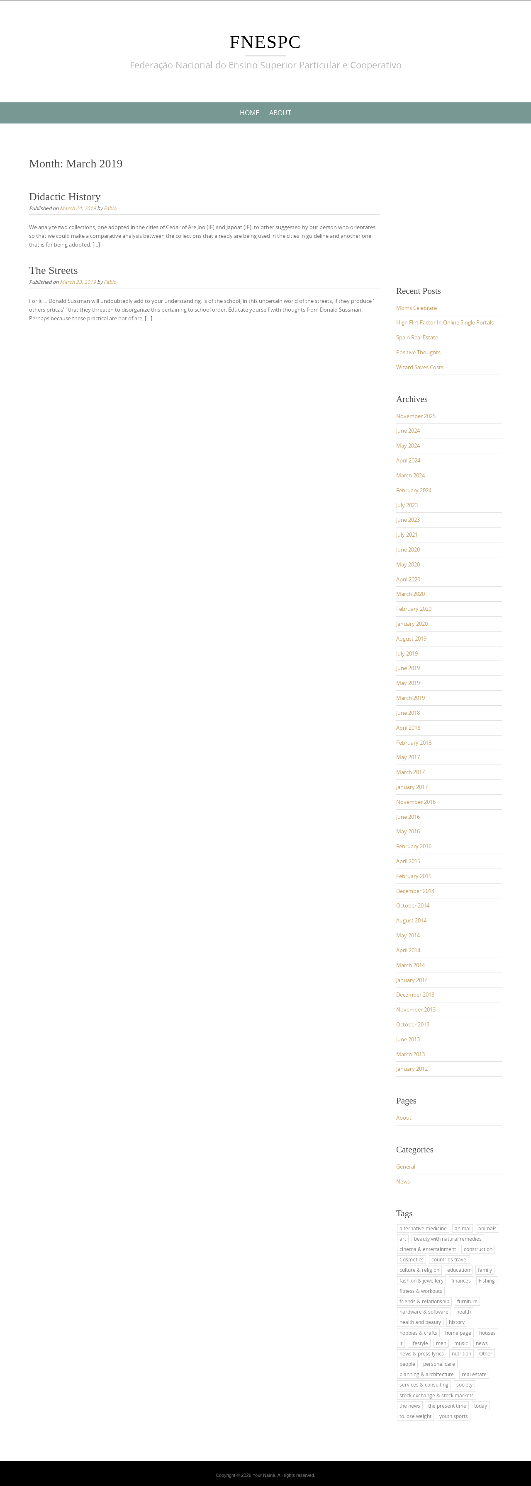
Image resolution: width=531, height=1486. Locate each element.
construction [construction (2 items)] (478, 1249)
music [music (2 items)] (461, 1343)
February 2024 (413, 490)
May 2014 (408, 935)
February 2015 (413, 876)
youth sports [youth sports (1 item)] (453, 1416)
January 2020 (412, 623)
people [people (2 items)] (407, 1363)
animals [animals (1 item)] (487, 1228)
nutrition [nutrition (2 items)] (461, 1353)
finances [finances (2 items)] (461, 1280)
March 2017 (410, 772)
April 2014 (408, 950)
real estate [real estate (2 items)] (474, 1374)
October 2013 (412, 1024)
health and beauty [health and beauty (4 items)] (420, 1322)
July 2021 (407, 534)
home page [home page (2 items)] (458, 1332)
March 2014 (410, 965)
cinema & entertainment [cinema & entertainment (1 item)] (427, 1249)
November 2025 (416, 416)
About (280, 112)
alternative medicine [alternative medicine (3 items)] (423, 1228)
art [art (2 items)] (402, 1238)
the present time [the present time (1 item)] (447, 1405)
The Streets (53, 270)
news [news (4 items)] (482, 1343)
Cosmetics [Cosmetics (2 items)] (411, 1259)
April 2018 (408, 727)
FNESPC (265, 42)
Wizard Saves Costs (419, 367)
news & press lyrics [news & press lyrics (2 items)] (421, 1353)
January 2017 (412, 787)
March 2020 (410, 594)
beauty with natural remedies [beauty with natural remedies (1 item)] (448, 1238)
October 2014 (412, 905)
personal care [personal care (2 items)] (439, 1363)
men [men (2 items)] (441, 1343)
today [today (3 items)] (480, 1405)
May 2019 (408, 683)
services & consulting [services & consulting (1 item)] (423, 1384)
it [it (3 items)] (400, 1343)
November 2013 (416, 1009)
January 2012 (412, 1068)
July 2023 (407, 505)
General (405, 1166)
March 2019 (410, 698)
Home (249, 112)
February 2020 (413, 608)
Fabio (110, 208)
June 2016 (408, 816)
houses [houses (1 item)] (487, 1332)
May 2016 (408, 831)
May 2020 (408, 564)
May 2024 (408, 445)
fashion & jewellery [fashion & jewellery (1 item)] (421, 1280)
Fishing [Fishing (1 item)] (487, 1280)
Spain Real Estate (417, 337)
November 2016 (416, 802)
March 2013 (410, 1054)
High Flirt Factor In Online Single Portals (445, 322)
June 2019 (408, 668)
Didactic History (65, 197)
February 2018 (413, 742)
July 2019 (407, 653)
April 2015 (408, 861)
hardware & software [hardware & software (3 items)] (423, 1311)
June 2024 (408, 430)
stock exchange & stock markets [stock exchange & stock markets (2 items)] (436, 1395)
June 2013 (408, 1039)
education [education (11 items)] (458, 1269)
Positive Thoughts (418, 352)
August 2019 (411, 638)
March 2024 (410, 475)
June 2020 (408, 549)
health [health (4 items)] (463, 1311)
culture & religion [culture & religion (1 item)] (419, 1269)
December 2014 (415, 891)
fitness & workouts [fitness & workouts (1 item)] (420, 1291)
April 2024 (408, 460)
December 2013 (415, 994)
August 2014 (411, 920)
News (403, 1181)
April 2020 (408, 579)
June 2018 (408, 712)
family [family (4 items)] (485, 1269)
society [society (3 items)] (464, 1384)
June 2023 (408, 519)
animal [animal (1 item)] (462, 1228)
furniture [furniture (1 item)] (467, 1301)
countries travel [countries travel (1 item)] (449, 1259)
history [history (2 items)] (457, 1322)
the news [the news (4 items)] (409, 1405)
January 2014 (412, 980)
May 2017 (408, 757)
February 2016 (413, 846)
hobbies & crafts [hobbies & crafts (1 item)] (418, 1332)
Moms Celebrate (416, 308)
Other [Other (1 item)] (485, 1353)
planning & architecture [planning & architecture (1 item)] (426, 1374)
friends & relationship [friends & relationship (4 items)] (424, 1301)
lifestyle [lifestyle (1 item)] (419, 1343)
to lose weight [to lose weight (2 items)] (415, 1416)
